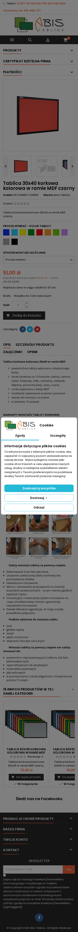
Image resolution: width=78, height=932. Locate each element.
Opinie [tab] (32, 352)
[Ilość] (18, 305)
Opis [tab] (7, 344)
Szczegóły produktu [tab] (35, 344)
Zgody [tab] (20, 435)
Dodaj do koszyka (23, 315)
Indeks (8, 195)
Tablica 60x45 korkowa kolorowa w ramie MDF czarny (26, 752)
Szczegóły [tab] (58, 435)
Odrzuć (39, 507)
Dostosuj (39, 498)
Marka (48, 195)
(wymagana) (38, 893)
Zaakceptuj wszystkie (39, 488)
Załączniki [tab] (12, 352)
